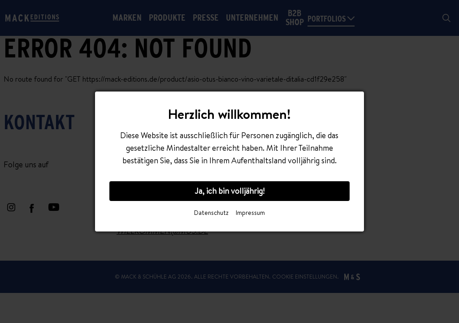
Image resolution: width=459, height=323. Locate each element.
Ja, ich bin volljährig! (229, 190)
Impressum (250, 212)
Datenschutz (211, 212)
